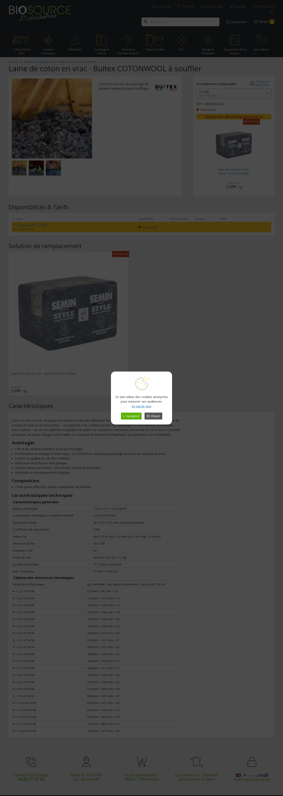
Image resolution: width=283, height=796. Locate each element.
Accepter (131, 416)
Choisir (153, 416)
